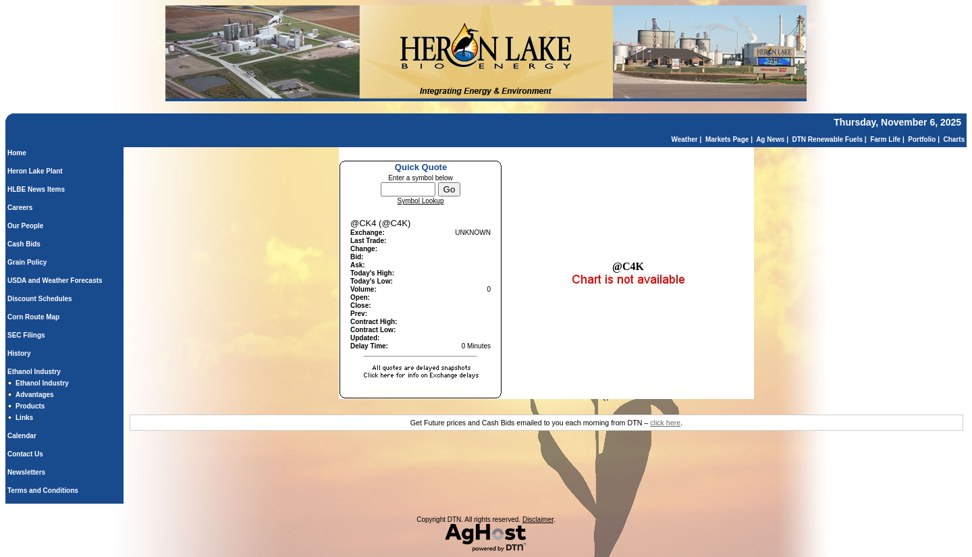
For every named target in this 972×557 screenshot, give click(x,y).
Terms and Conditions (42, 490)
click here (665, 423)
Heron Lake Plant (35, 171)
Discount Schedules (39, 298)
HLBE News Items (36, 189)
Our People (25, 226)
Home (16, 153)
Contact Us (25, 454)
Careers (19, 207)
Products (30, 406)
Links (24, 417)
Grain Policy (27, 262)
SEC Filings (26, 335)
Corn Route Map (33, 317)
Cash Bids (23, 244)
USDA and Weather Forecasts (55, 280)
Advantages (35, 394)
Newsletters (26, 472)
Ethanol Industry (34, 371)
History (18, 353)
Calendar (21, 436)
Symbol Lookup (421, 201)
